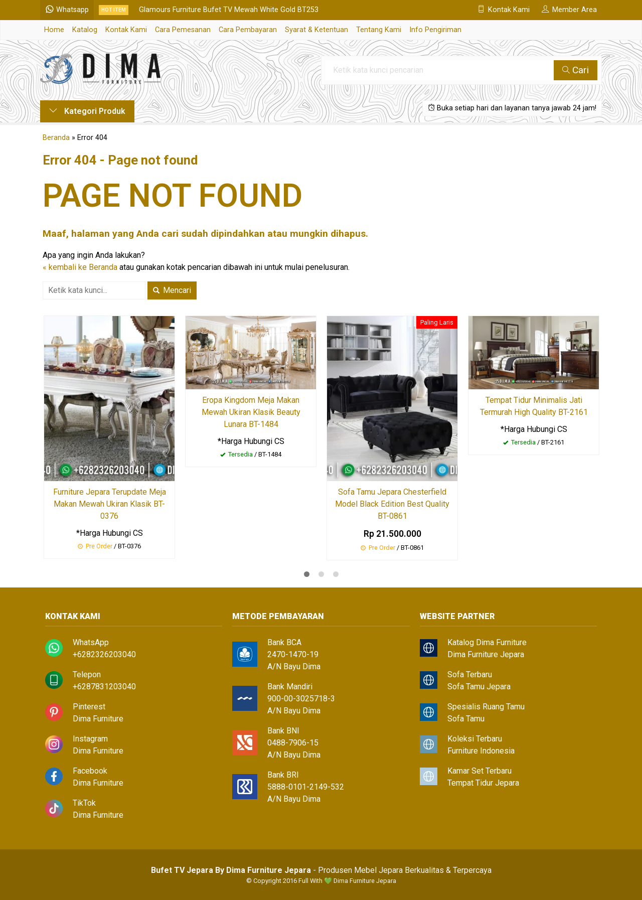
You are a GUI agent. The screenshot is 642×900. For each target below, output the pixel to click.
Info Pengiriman (435, 30)
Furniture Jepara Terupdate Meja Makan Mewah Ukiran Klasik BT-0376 (109, 504)
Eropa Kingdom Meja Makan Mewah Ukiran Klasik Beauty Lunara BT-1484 (251, 412)
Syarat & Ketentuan (316, 30)
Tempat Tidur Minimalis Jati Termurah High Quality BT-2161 (534, 406)
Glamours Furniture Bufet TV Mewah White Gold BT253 (228, 10)
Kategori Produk (87, 111)
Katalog (84, 30)
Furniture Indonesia (481, 751)
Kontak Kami (126, 30)
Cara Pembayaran (248, 30)
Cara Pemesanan (183, 30)
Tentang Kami (378, 30)
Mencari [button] (172, 290)
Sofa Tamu (466, 718)
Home (54, 30)
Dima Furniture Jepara (485, 654)
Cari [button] (575, 70)
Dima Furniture (98, 718)
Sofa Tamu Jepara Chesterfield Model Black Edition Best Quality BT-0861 (392, 504)
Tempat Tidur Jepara (483, 783)
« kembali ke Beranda (80, 267)
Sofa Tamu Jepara (479, 686)
